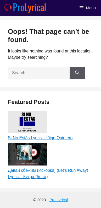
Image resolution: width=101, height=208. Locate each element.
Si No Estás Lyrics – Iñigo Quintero (40, 138)
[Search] (77, 73)
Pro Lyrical (58, 200)
